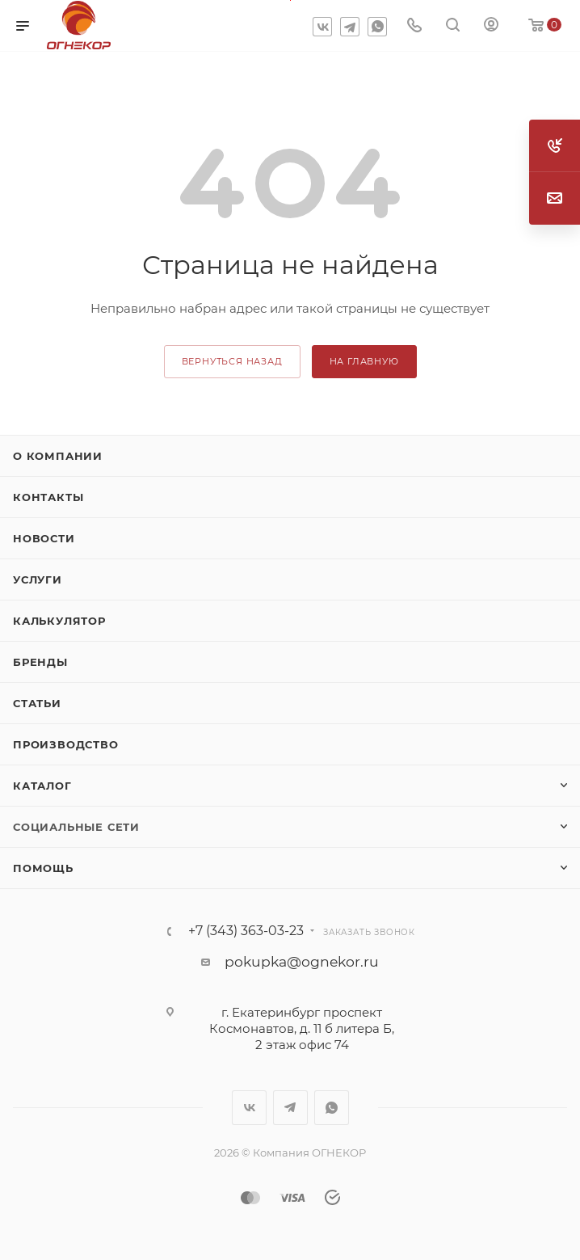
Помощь (43, 868)
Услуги (37, 579)
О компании (58, 455)
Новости (44, 538)
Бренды (40, 661)
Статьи (37, 703)
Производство (66, 744)
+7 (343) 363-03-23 (246, 931)
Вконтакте (322, 26)
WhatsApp (377, 26)
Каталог (42, 785)
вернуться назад (232, 361)
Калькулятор (59, 620)
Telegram (349, 26)
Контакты (48, 497)
